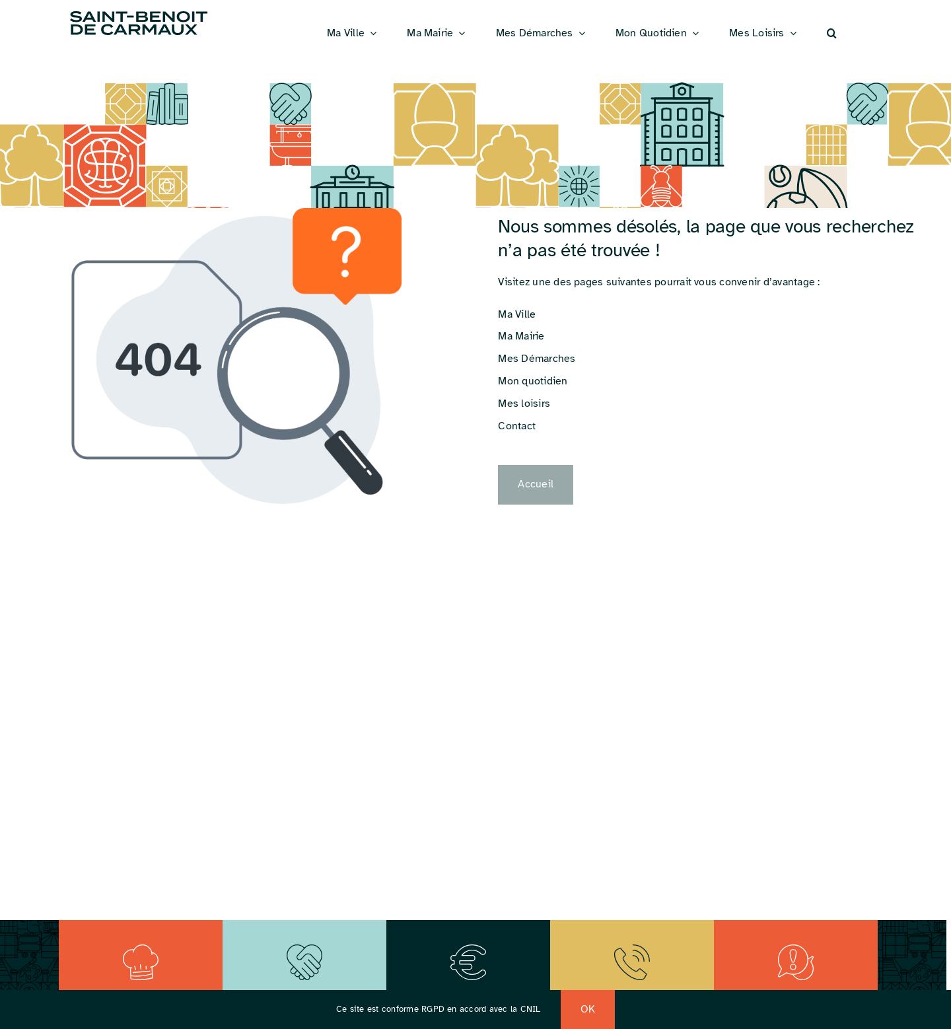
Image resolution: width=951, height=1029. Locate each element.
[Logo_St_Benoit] (138, 13)
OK (588, 1009)
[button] (832, 33)
